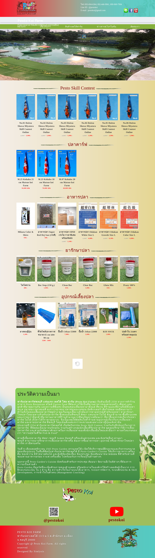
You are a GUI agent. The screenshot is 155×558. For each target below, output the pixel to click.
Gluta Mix (109, 285)
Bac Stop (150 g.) (46, 285)
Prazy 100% (129, 285)
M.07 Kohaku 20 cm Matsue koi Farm (67, 182)
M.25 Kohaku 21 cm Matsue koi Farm (26, 182)
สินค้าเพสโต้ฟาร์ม (73, 26)
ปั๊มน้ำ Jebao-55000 (67, 331)
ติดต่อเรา (135, 26)
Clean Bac (67, 285)
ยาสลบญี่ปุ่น (25, 331)
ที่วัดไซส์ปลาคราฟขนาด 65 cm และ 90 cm (46, 334)
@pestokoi (93, 7)
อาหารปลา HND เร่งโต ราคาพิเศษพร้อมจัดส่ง (67, 235)
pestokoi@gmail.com (96, 10)
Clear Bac (88, 285)
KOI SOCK (108, 331)
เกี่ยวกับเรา (45, 26)
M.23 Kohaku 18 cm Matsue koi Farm (46, 182)
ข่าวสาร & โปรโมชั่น (106, 26)
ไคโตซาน (25, 285)
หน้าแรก (21, 26)
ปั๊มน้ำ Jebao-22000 (88, 331)
